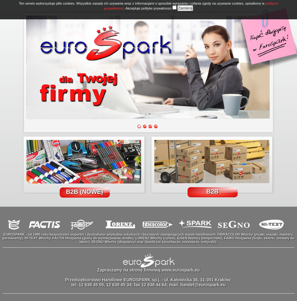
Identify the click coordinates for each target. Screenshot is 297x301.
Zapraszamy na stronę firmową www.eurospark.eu (148, 270)
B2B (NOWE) (84, 191)
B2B (212, 191)
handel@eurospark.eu (203, 284)
